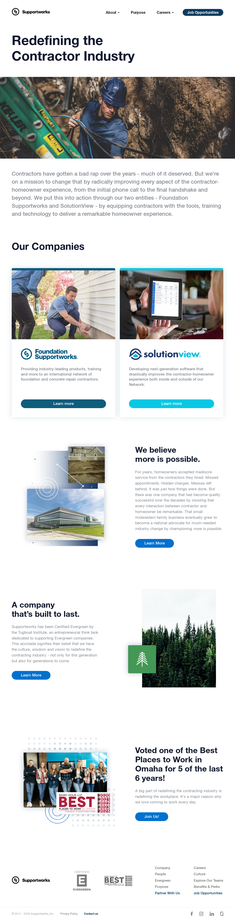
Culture (199, 874)
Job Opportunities (203, 13)
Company (162, 868)
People (160, 874)
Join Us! (151, 817)
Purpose (138, 13)
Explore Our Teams (208, 880)
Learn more (63, 404)
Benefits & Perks (207, 887)
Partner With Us (167, 893)
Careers (200, 868)
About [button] (113, 13)
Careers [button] (165, 13)
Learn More (154, 543)
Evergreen (163, 880)
